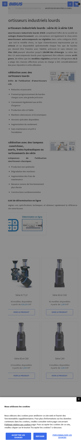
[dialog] (40, 224)
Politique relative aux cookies (17, 424)
